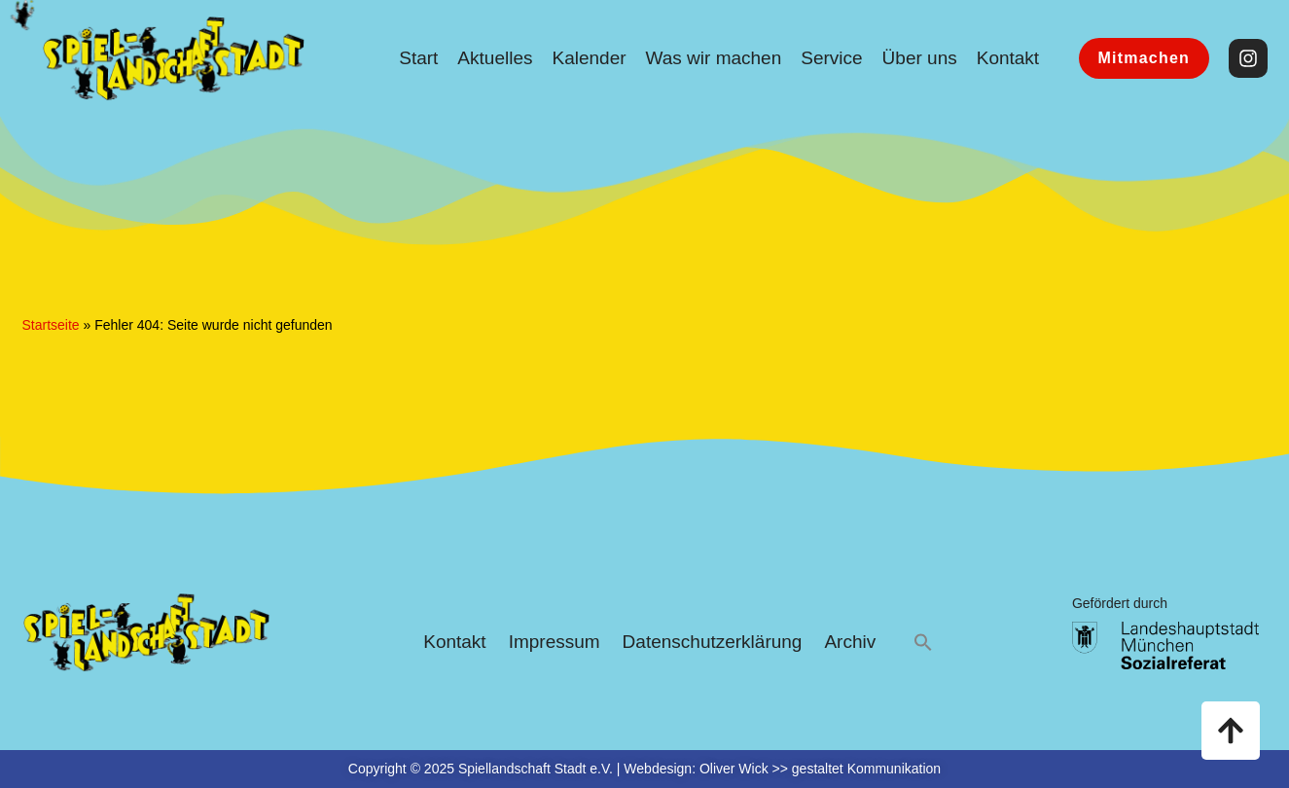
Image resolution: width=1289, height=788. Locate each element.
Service (831, 58)
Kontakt (1008, 58)
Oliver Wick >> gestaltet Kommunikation (820, 768)
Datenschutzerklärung (713, 641)
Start (418, 58)
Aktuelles (494, 58)
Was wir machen (714, 58)
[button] (923, 642)
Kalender (589, 58)
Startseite (51, 325)
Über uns (919, 58)
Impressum (554, 641)
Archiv (850, 641)
